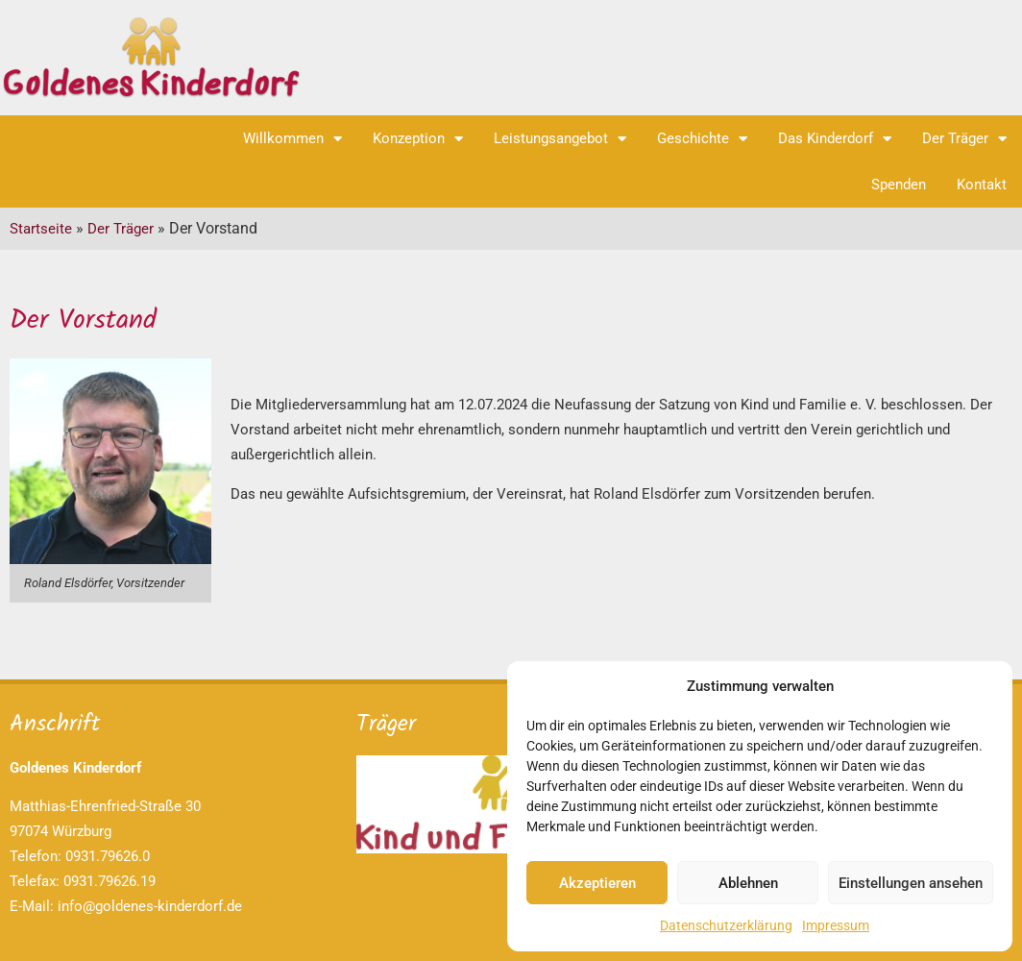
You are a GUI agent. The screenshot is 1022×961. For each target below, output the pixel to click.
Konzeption (418, 139)
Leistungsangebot (560, 139)
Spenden (898, 184)
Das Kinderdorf (834, 139)
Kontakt (982, 184)
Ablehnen (748, 883)
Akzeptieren (597, 883)
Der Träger (964, 139)
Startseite (41, 228)
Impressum (835, 925)
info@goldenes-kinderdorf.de (150, 906)
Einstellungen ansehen (911, 883)
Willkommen (292, 139)
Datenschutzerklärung (726, 925)
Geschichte (702, 139)
